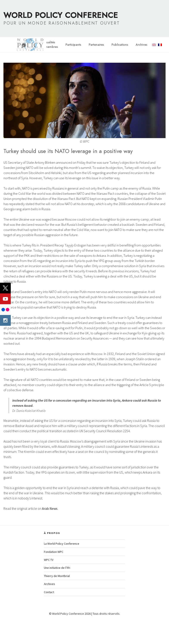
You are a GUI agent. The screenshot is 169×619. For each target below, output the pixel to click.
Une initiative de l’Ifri (57, 568)
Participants (73, 44)
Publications (120, 44)
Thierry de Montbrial (57, 576)
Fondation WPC (53, 552)
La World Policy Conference (61, 544)
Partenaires (96, 44)
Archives (141, 44)
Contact (49, 592)
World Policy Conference (60, 15)
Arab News (49, 508)
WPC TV (48, 560)
